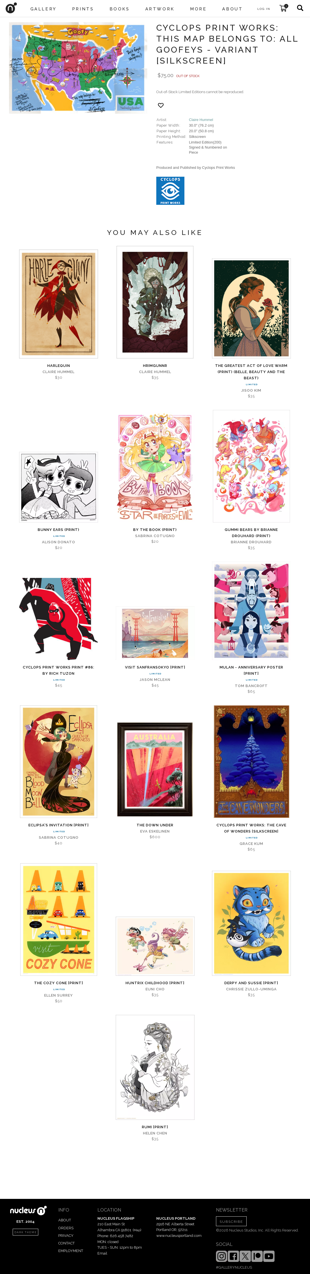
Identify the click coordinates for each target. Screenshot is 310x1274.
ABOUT (64, 1220)
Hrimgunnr (155, 366)
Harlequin (58, 366)
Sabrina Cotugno (155, 536)
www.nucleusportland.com (179, 1235)
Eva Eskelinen (155, 831)
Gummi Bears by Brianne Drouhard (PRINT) (251, 533)
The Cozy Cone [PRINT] (58, 983)
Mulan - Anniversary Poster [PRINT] (251, 670)
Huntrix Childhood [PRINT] (155, 983)
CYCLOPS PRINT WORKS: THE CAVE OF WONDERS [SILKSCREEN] (251, 828)
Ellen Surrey (58, 995)
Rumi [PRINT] (155, 1127)
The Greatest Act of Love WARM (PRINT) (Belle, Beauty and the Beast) (251, 372)
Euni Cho (155, 989)
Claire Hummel (201, 120)
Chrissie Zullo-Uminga (251, 989)
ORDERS (65, 1228)
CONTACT (66, 1243)
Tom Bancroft (251, 686)
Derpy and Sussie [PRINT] (251, 983)
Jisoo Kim (251, 390)
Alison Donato (58, 542)
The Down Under (155, 825)
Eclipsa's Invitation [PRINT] (58, 825)
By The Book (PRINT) (155, 530)
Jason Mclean (155, 680)
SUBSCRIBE (231, 1222)
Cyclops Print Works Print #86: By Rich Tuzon (58, 670)
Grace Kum (251, 844)
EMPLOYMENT (70, 1251)
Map (137, 1230)
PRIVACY (65, 1235)
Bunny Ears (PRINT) (58, 530)
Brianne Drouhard (251, 542)
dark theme (25, 1232)
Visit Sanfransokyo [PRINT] (155, 667)
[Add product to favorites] (160, 105)
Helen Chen (155, 1133)
